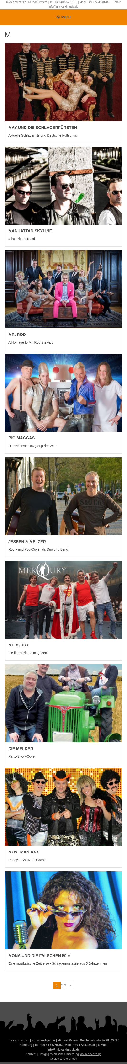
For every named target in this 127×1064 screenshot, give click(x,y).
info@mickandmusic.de (63, 1049)
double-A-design (90, 1054)
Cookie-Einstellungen (63, 1058)
